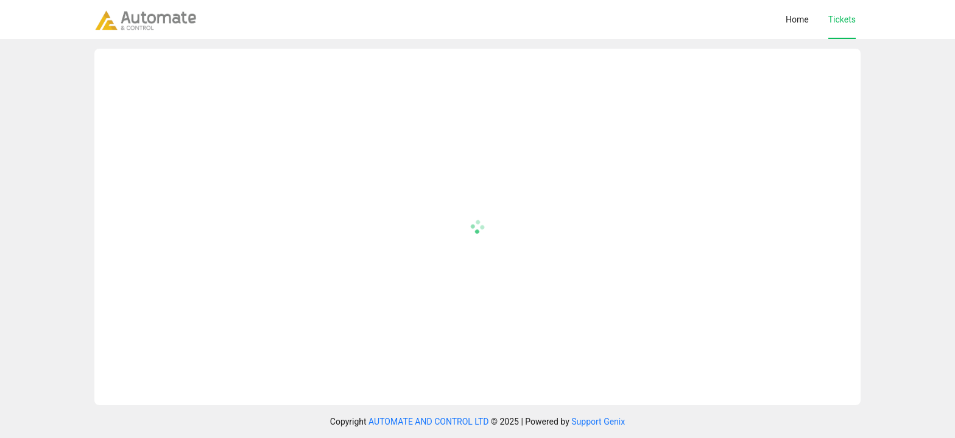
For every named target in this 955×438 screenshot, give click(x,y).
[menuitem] (797, 19)
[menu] (531, 19)
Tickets (842, 19)
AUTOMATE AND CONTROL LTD (428, 421)
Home (797, 19)
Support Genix (598, 421)
